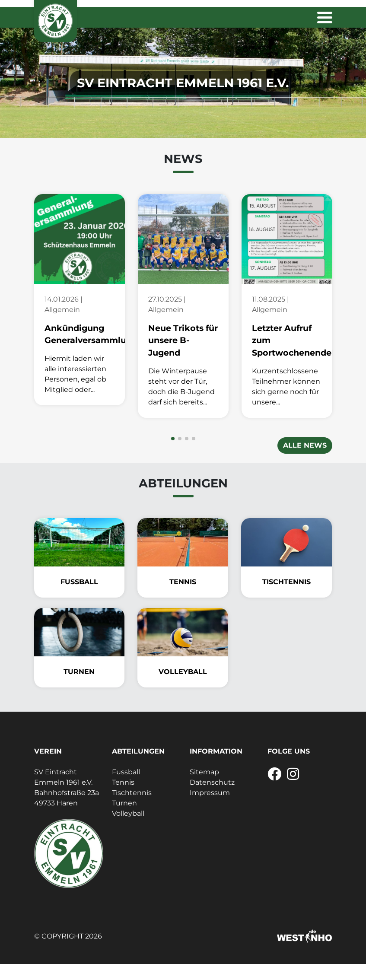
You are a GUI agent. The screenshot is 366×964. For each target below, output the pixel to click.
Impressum (210, 793)
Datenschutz (212, 782)
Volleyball (128, 813)
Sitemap (204, 772)
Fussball (126, 772)
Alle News (305, 445)
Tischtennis (132, 793)
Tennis (123, 782)
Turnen (124, 803)
